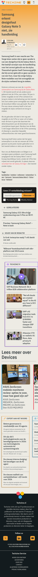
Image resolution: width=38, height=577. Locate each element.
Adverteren (19, 560)
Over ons (19, 562)
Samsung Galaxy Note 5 (20, 177)
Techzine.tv (15, 264)
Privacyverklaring (19, 569)
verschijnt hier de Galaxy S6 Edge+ (14, 164)
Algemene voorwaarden (19, 567)
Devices (10, 10)
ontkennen (20, 175)
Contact (19, 565)
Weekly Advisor (27, 200)
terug (3, 179)
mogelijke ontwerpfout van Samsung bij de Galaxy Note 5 (18, 89)
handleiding (5, 175)
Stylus (31, 177)
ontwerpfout (30, 175)
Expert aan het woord (17, 418)
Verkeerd (9, 179)
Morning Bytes (11, 200)
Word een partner (19, 557)
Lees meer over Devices (16, 355)
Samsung (8, 177)
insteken (13, 175)
